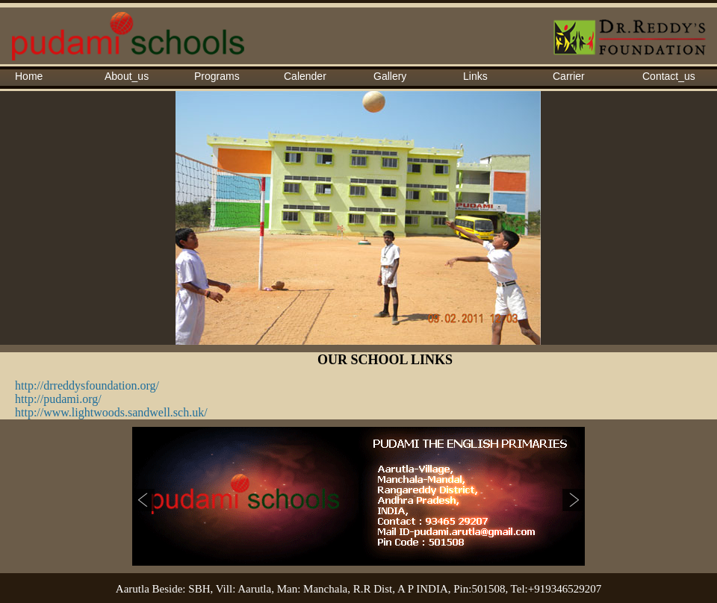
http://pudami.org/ (58, 399)
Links (475, 76)
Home (29, 76)
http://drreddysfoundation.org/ (87, 385)
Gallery (389, 76)
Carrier (569, 76)
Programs (217, 76)
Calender (305, 76)
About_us (127, 76)
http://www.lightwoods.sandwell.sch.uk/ (111, 412)
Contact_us (668, 76)
